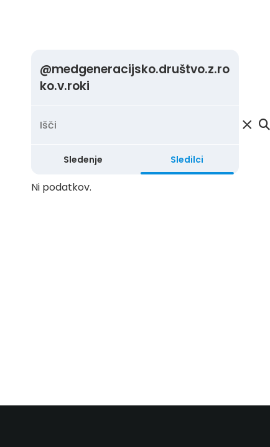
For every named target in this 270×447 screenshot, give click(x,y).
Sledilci (186, 159)
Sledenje (83, 159)
